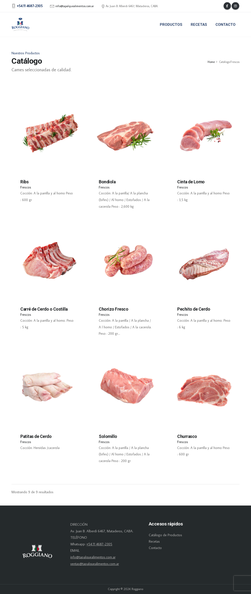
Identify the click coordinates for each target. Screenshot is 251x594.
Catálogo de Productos (165, 535)
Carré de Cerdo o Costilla (44, 309)
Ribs (24, 181)
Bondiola (107, 181)
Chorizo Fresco (113, 309)
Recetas (199, 24)
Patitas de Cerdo (35, 436)
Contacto (225, 24)
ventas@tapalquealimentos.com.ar (94, 564)
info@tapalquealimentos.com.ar (74, 6)
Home (211, 62)
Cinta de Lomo (191, 181)
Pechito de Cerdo (193, 309)
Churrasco (187, 436)
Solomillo (108, 436)
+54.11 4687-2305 (99, 544)
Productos (171, 24)
